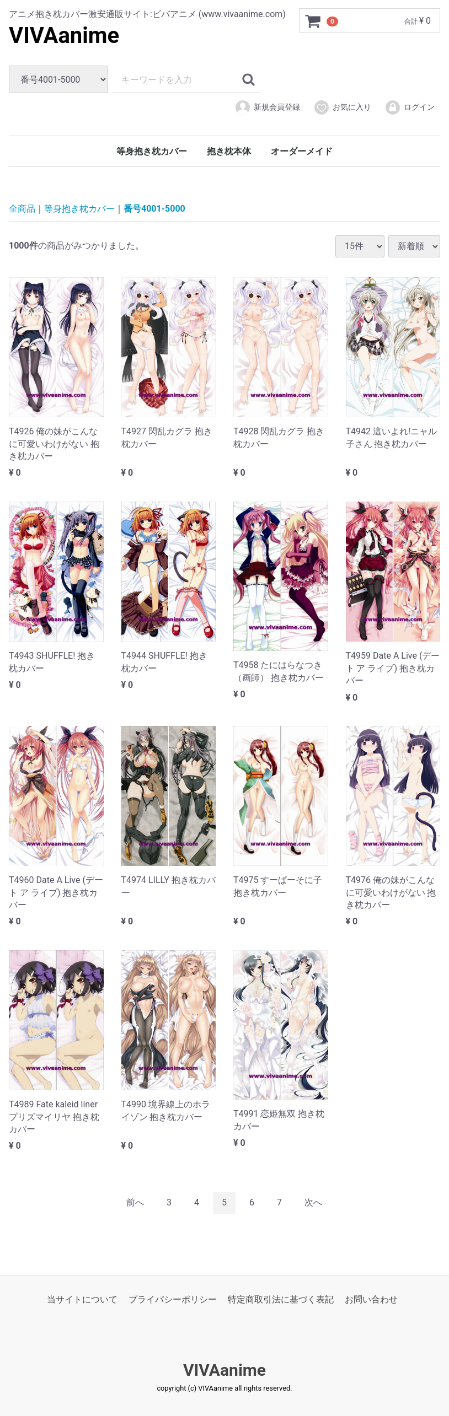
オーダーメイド (302, 151)
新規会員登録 (267, 107)
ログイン (409, 107)
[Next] (313, 1203)
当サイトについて (82, 1299)
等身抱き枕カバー (151, 151)
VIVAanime (64, 36)
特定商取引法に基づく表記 (281, 1299)
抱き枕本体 (229, 151)
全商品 (22, 208)
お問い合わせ (371, 1299)
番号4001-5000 (154, 208)
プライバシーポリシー (173, 1299)
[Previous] (135, 1203)
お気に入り (342, 107)
